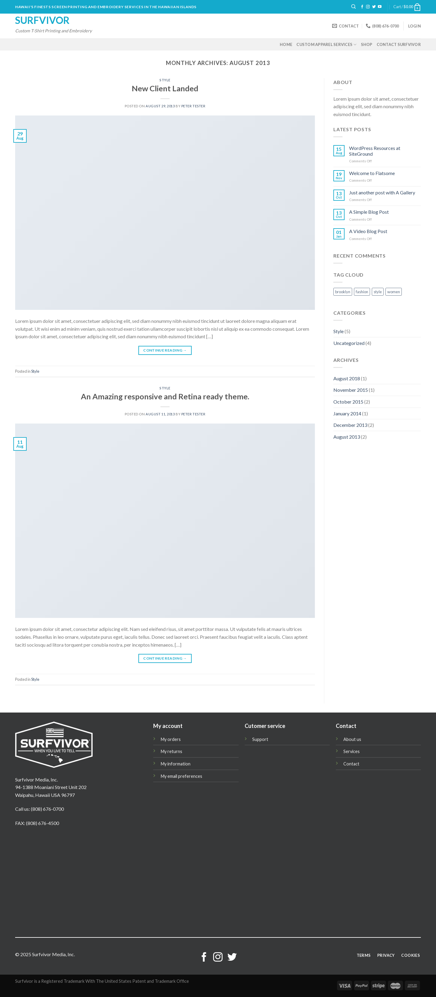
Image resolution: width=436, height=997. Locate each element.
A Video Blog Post (368, 231)
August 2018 (346, 378)
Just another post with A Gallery (382, 192)
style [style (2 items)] (378, 291)
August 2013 (346, 437)
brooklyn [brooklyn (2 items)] (342, 291)
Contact (351, 763)
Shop (366, 44)
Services (351, 751)
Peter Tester (193, 106)
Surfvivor (42, 20)
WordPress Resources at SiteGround (374, 151)
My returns (171, 751)
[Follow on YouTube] (380, 7)
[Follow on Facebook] (362, 7)
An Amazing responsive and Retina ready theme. (165, 396)
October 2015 (348, 401)
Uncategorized (349, 343)
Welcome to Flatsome (372, 173)
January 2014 (347, 413)
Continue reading (165, 350)
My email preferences (181, 776)
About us (352, 739)
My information (175, 763)
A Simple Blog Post (369, 212)
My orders (171, 739)
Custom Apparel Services (326, 44)
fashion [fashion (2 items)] (362, 291)
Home (286, 44)
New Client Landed (165, 88)
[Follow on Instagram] (368, 7)
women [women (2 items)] (393, 291)
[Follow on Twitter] (374, 7)
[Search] (353, 6)
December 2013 (350, 425)
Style (165, 80)
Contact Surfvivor (399, 44)
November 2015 (350, 390)
